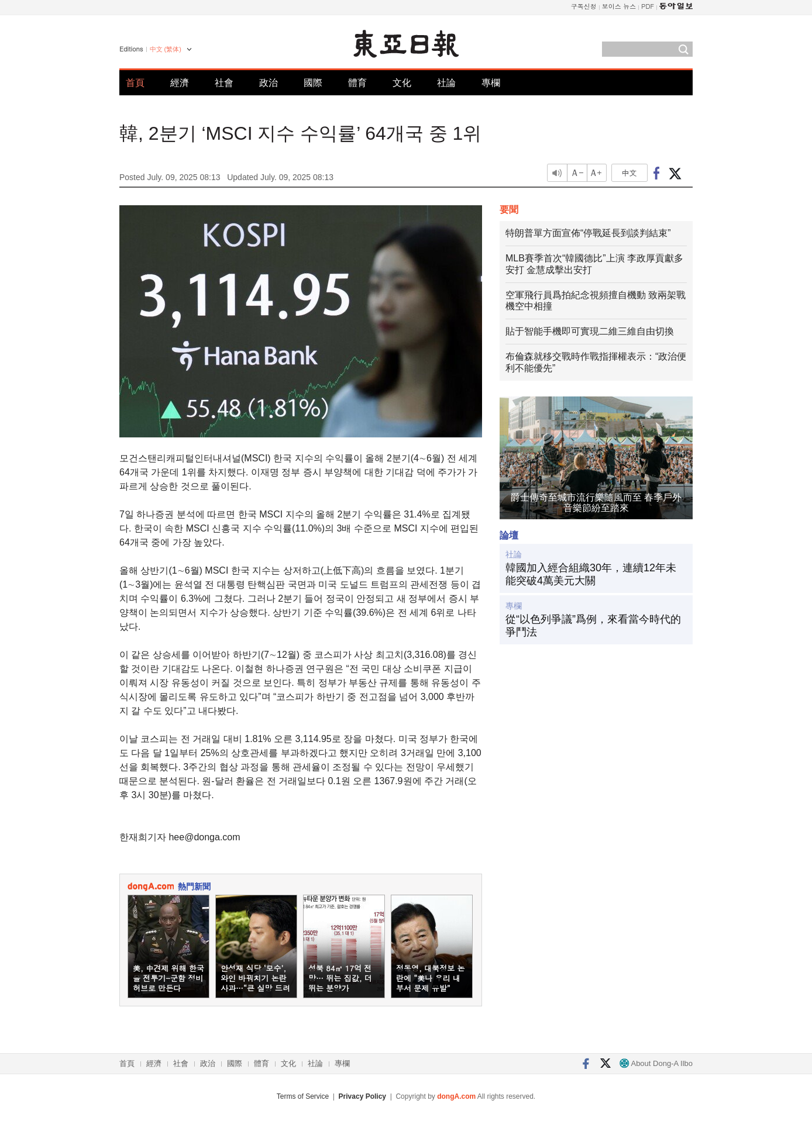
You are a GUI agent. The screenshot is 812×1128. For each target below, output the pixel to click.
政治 (268, 83)
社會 (224, 83)
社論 (446, 83)
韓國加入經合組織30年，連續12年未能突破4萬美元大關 (590, 574)
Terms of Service (303, 1096)
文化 (402, 83)
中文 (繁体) (165, 49)
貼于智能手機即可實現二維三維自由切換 (589, 331)
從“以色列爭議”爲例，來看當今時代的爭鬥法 (593, 625)
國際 (313, 83)
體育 (357, 83)
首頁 (135, 83)
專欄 (490, 83)
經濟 (179, 83)
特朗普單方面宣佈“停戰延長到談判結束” (588, 233)
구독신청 (584, 6)
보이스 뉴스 (619, 6)
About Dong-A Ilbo (656, 1063)
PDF (647, 6)
